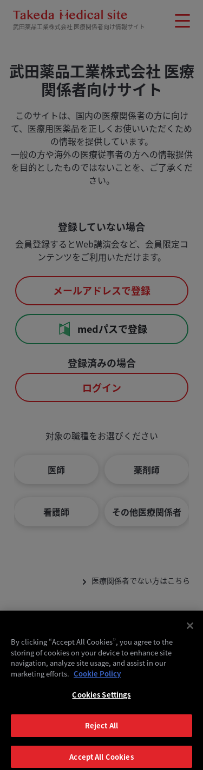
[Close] (190, 630)
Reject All (101, 730)
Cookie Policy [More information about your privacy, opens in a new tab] (97, 678)
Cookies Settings (101, 699)
